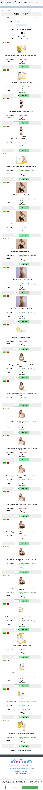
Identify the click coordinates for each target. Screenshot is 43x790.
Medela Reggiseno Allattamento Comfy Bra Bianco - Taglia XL (21, 394)
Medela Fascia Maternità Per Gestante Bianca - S (21, 166)
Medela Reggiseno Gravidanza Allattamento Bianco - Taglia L (21, 449)
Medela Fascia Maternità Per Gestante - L (21, 111)
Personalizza (13, 787)
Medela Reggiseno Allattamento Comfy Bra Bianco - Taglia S (21, 365)
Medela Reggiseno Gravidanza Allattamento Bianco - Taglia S (21, 476)
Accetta (30, 787)
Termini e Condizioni (36, 783)
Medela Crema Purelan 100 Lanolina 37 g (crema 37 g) (21, 55)
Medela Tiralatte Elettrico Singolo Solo (21, 673)
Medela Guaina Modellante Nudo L (21, 280)
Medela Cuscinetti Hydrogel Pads (22, 82)
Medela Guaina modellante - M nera (21, 224)
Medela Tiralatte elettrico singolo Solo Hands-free (21, 701)
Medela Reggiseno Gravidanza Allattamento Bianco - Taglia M (21, 421)
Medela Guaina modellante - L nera (21, 195)
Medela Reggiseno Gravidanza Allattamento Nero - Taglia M (21, 560)
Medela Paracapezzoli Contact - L (21, 337)
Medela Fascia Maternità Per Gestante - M (21, 139)
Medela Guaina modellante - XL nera (21, 251)
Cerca (7, 17)
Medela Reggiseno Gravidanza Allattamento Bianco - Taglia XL (21, 505)
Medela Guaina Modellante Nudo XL (21, 308)
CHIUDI (41, 781)
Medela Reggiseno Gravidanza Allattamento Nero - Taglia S (21, 588)
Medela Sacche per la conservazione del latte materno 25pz (21, 617)
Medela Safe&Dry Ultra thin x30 (21, 645)
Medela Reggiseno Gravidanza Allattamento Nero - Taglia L (21, 532)
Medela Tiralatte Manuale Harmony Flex (21, 733)
